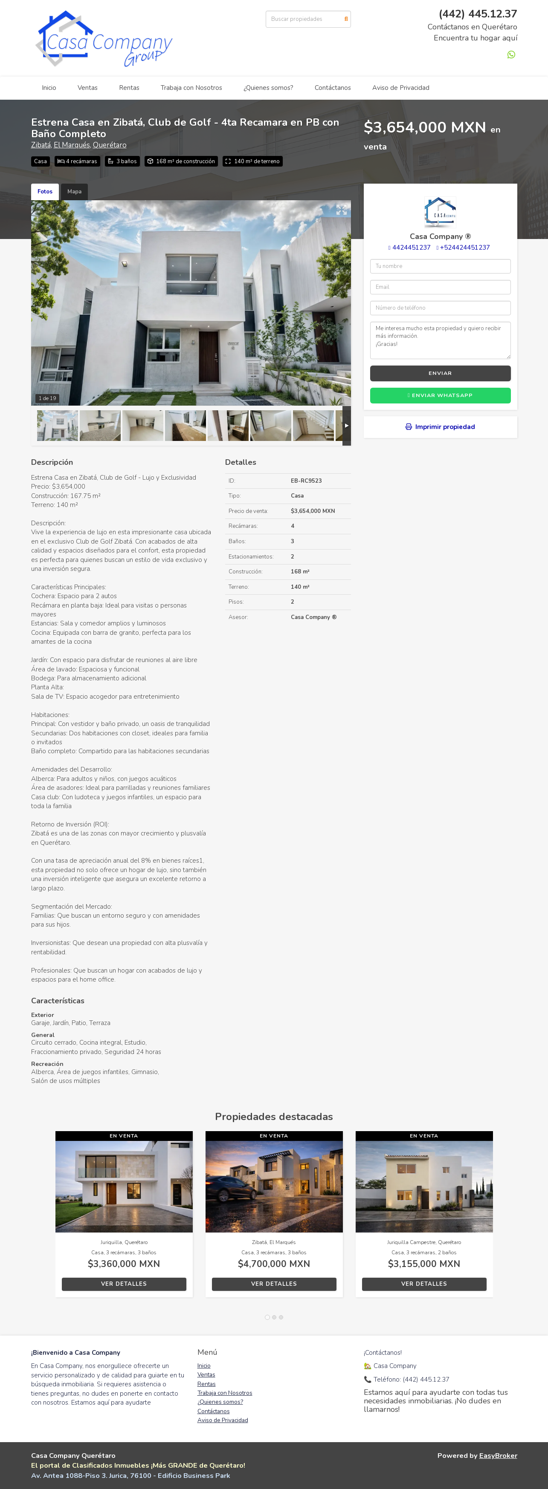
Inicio (49, 88)
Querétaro (110, 145)
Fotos (45, 192)
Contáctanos (333, 88)
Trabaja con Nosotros (191, 88)
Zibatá (41, 145)
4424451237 (411, 247)
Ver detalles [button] (124, 1284)
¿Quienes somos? (268, 88)
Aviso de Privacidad (400, 88)
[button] (43, 1218)
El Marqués (72, 145)
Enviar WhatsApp (440, 395)
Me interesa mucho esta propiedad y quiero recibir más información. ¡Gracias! (440, 340)
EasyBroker (498, 1455)
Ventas (88, 88)
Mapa (74, 192)
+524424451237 (465, 247)
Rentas (129, 88)
